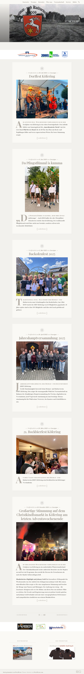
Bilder (75, 2)
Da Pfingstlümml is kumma (42, 163)
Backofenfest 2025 (42, 253)
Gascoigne (53, 73)
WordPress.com (38, 672)
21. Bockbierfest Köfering (42, 431)
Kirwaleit (41, 2)
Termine (33, 2)
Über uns (49, 2)
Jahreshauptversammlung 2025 (42, 338)
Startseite (26, 2)
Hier (14, 646)
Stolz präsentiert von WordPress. (12, 672)
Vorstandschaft (59, 2)
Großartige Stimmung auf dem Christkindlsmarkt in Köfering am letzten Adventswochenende (42, 514)
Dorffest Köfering (42, 76)
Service (68, 2)
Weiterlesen (42, 138)
